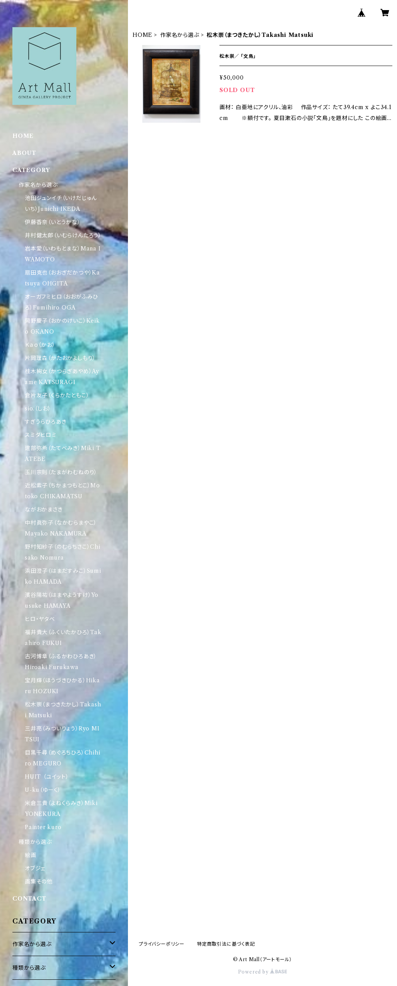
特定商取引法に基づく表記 (226, 944)
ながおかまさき (44, 509)
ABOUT (24, 153)
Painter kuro (43, 827)
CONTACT (29, 898)
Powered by (262, 972)
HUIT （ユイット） (47, 776)
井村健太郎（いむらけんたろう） (63, 235)
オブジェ (35, 868)
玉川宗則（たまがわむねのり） (61, 472)
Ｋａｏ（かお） (40, 344)
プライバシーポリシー (162, 944)
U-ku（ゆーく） (43, 789)
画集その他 (39, 881)
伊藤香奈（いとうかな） (53, 222)
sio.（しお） (38, 408)
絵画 (30, 855)
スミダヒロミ (41, 434)
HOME (142, 34)
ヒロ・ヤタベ (40, 619)
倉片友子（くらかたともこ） (57, 395)
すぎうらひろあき (45, 421)
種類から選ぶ (35, 841)
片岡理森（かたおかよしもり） (60, 358)
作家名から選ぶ (179, 34)
